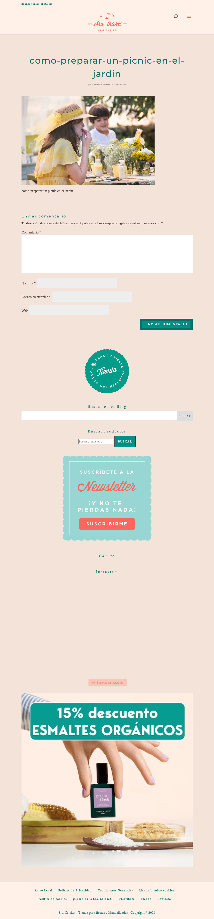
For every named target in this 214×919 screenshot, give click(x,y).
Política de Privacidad (75, 890)
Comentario (31, 232)
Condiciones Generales (115, 890)
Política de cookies (52, 899)
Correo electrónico (36, 297)
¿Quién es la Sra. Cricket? (93, 899)
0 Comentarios (119, 84)
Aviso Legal (43, 890)
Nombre (29, 283)
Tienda (146, 899)
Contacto (164, 899)
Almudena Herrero (101, 84)
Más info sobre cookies (157, 890)
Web (25, 310)
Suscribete (127, 899)
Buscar (125, 441)
